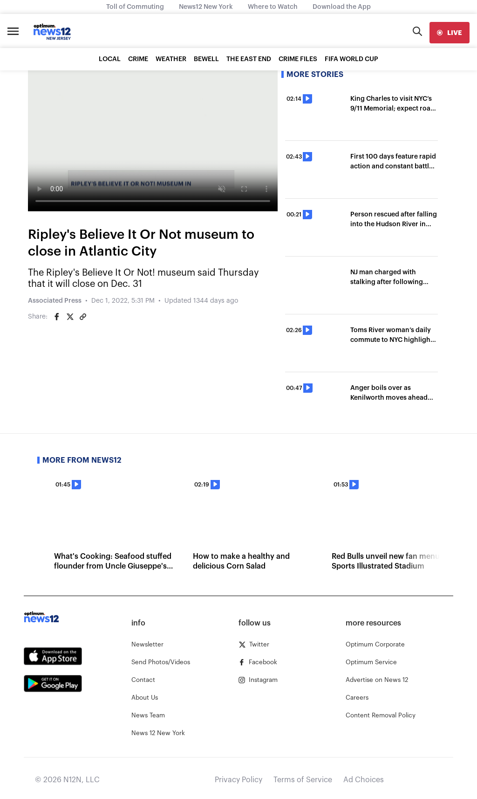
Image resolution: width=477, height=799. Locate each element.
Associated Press (55, 301)
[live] (449, 32)
